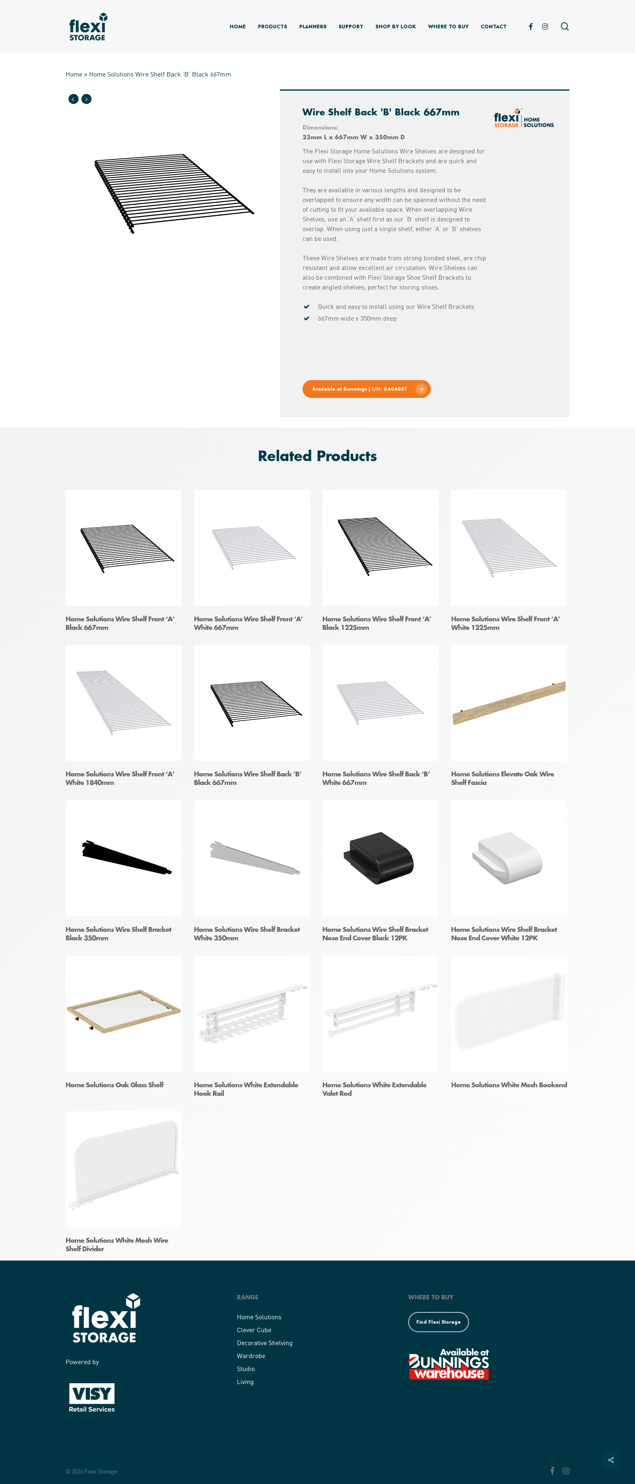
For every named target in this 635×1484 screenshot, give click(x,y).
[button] (367, 389)
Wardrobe (251, 1355)
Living (245, 1381)
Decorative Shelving (265, 1342)
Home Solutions (259, 1316)
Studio (246, 1368)
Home (74, 74)
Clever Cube (254, 1329)
